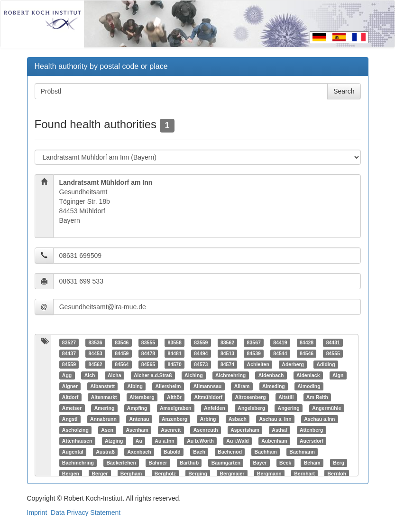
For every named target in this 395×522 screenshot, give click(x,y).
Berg (338, 462)
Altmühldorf (208, 397)
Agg (67, 375)
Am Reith (317, 397)
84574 (227, 364)
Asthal (279, 430)
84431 (333, 342)
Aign (337, 375)
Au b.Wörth (200, 441)
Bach (199, 452)
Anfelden (214, 408)
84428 (306, 342)
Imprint (37, 512)
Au (139, 441)
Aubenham (274, 441)
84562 (95, 364)
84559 (69, 364)
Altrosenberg (250, 397)
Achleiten (258, 364)
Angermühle (326, 408)
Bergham (131, 473)
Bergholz (165, 473)
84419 (280, 342)
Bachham (266, 452)
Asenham (137, 430)
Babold (172, 452)
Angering (289, 408)
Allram (242, 386)
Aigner (70, 386)
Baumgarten (225, 462)
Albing (135, 386)
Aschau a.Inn (319, 419)
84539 (254, 353)
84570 (175, 364)
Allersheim (168, 386)
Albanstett (103, 386)
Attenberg (311, 430)
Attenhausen (77, 441)
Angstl (70, 419)
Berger (100, 473)
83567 (254, 342)
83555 (148, 342)
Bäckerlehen (121, 462)
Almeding (273, 386)
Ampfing (137, 408)
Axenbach (139, 452)
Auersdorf (311, 441)
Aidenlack (308, 375)
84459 (122, 353)
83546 (122, 342)
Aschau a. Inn (275, 419)
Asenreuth (205, 430)
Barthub (189, 462)
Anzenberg (174, 419)
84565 (148, 364)
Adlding (326, 364)
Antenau (139, 419)
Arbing (208, 419)
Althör (174, 397)
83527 (69, 342)
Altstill (286, 397)
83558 (175, 342)
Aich (89, 375)
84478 (148, 353)
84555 (333, 353)
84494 (201, 353)
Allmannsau (207, 386)
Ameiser (72, 408)
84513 (227, 353)
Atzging (114, 441)
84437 (69, 353)
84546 (306, 353)
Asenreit (171, 430)
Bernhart (304, 473)
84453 (95, 353)
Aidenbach (271, 375)
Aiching (193, 375)
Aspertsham (244, 430)
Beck (285, 462)
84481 (175, 353)
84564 (122, 364)
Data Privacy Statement (85, 512)
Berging (197, 473)
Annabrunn (103, 419)
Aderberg (293, 364)
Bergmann (269, 473)
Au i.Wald (237, 441)
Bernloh (336, 473)
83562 (227, 342)
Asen (107, 430)
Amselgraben (176, 408)
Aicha (114, 375)
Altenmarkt (104, 397)
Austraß (105, 452)
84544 (280, 353)
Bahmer (157, 462)
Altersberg (142, 397)
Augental (72, 452)
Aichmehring (230, 375)
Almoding (308, 386)
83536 (95, 342)
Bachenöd (230, 452)
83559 (201, 342)
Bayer (259, 462)
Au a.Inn (164, 441)
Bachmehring (78, 462)
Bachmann (302, 452)
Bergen (70, 473)
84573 (201, 364)
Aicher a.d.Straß (153, 375)
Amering (104, 408)
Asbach (238, 419)
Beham (312, 462)
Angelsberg (251, 408)
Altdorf (70, 397)
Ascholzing (75, 430)
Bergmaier (232, 473)
